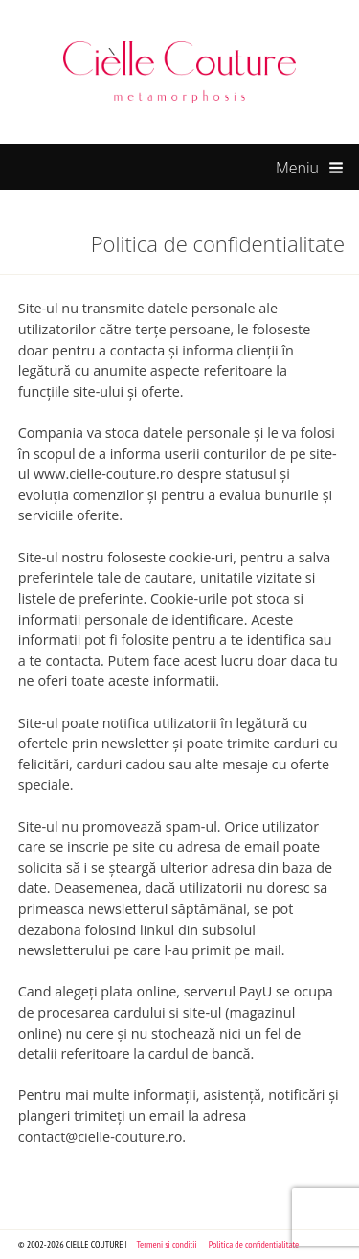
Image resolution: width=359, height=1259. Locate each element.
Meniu (310, 168)
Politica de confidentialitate (254, 1244)
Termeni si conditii (167, 1244)
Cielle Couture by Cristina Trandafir (180, 72)
